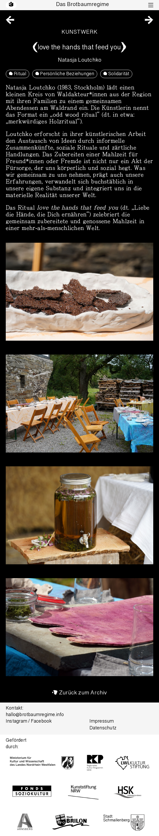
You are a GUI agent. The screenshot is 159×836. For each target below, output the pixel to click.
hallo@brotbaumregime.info (35, 715)
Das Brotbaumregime (82, 5)
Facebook (41, 721)
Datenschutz (102, 728)
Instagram (16, 721)
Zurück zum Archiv (83, 693)
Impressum (101, 721)
